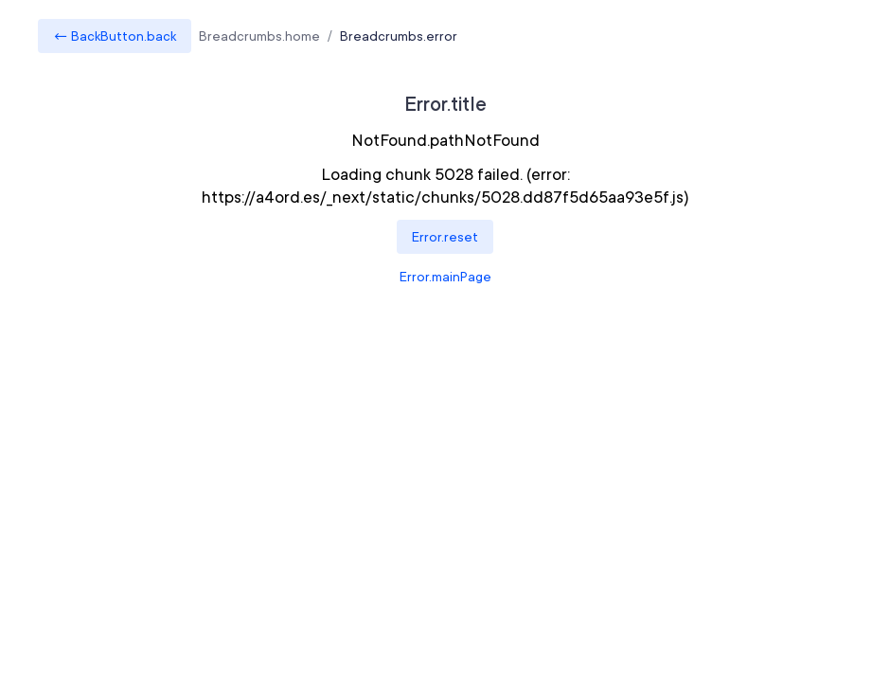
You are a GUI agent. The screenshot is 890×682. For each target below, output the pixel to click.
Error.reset (445, 236)
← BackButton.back (114, 36)
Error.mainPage (445, 276)
